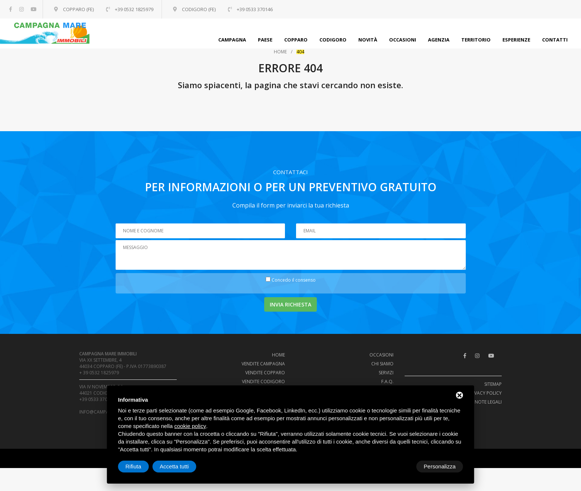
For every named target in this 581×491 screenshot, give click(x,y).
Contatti (555, 39)
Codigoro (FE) (202, 9)
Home (280, 52)
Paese (265, 39)
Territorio (476, 39)
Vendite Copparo (265, 372)
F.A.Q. (387, 381)
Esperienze (516, 39)
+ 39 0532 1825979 (99, 372)
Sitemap (493, 384)
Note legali (488, 402)
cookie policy (190, 426)
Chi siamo (382, 364)
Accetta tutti (440, 466)
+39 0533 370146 (97, 399)
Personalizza (141, 466)
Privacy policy (485, 393)
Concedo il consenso (294, 280)
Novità (367, 39)
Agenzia (438, 39)
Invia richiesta (290, 304)
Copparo (296, 39)
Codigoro (332, 39)
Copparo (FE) (79, 9)
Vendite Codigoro (263, 381)
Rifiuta (400, 466)
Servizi (386, 372)
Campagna (232, 39)
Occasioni (402, 39)
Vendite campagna (263, 364)
